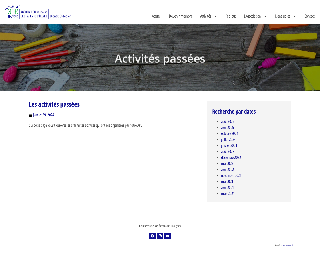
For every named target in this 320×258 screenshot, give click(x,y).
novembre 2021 (231, 175)
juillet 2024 (228, 139)
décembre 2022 (231, 157)
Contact (309, 16)
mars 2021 (228, 193)
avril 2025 (227, 127)
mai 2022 (227, 163)
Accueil (156, 16)
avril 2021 (227, 187)
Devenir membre (180, 16)
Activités (209, 16)
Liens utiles (286, 16)
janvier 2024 (229, 145)
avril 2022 (227, 169)
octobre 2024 (229, 133)
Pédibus (230, 16)
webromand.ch (288, 245)
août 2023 (227, 151)
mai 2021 (227, 181)
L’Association (255, 16)
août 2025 (227, 121)
